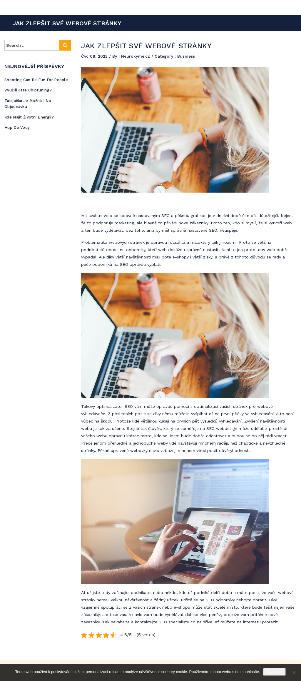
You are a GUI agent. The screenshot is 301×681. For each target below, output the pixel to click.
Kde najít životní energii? (29, 117)
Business (186, 56)
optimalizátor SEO (114, 406)
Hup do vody (17, 127)
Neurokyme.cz (136, 56)
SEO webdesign (221, 428)
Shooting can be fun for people (36, 80)
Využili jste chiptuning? (28, 90)
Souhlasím (274, 672)
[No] (294, 672)
